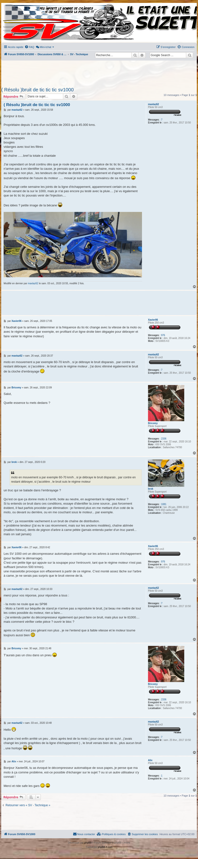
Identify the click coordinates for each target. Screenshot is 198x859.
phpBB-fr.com (105, 847)
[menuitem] (29, 47)
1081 (163, 504)
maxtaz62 (153, 104)
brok (150, 488)
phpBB (88, 842)
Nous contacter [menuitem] (84, 834)
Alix (150, 760)
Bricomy (153, 423)
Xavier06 (153, 319)
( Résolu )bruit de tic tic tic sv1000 (37, 89)
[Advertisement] (99, 72)
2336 (163, 438)
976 (163, 335)
